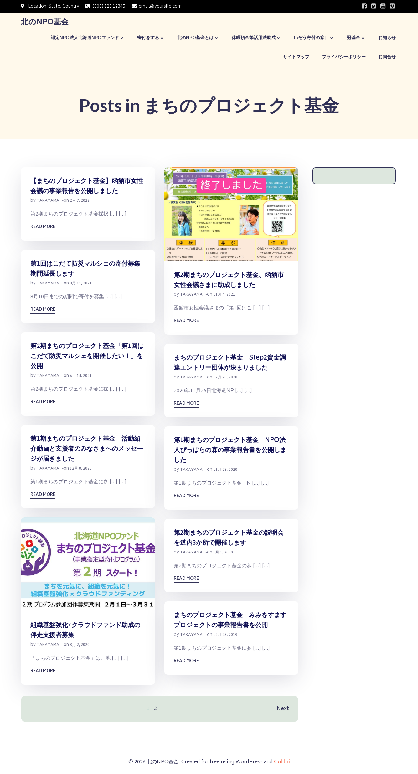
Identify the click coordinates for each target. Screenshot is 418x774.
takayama (48, 201)
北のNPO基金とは (198, 38)
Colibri (282, 762)
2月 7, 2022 (80, 201)
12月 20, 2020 (225, 377)
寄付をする (151, 38)
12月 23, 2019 (225, 635)
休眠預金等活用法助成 (256, 38)
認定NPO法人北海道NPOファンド (88, 38)
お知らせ (387, 38)
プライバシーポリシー (344, 57)
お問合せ (387, 57)
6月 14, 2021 (81, 376)
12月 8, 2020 (81, 468)
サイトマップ (296, 57)
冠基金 (356, 38)
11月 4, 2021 (224, 295)
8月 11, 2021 (81, 283)
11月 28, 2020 (225, 470)
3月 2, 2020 (80, 645)
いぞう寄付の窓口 (314, 38)
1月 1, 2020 (223, 552)
